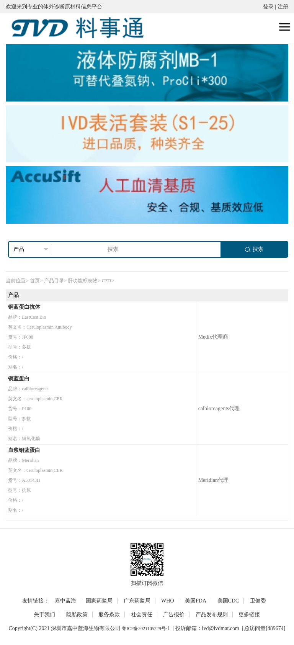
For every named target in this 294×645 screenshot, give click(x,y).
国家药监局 (99, 601)
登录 (268, 7)
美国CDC (228, 601)
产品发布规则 (212, 614)
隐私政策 (77, 614)
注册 (283, 7)
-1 (168, 628)
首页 (35, 280)
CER (106, 280)
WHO (167, 601)
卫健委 (258, 601)
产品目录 (54, 280)
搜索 (254, 249)
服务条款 (109, 614)
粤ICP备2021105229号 (143, 628)
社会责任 (141, 614)
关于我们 (44, 614)
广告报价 (174, 614)
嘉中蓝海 (65, 601)
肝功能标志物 (83, 280)
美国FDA (195, 601)
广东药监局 (137, 601)
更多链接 (249, 614)
